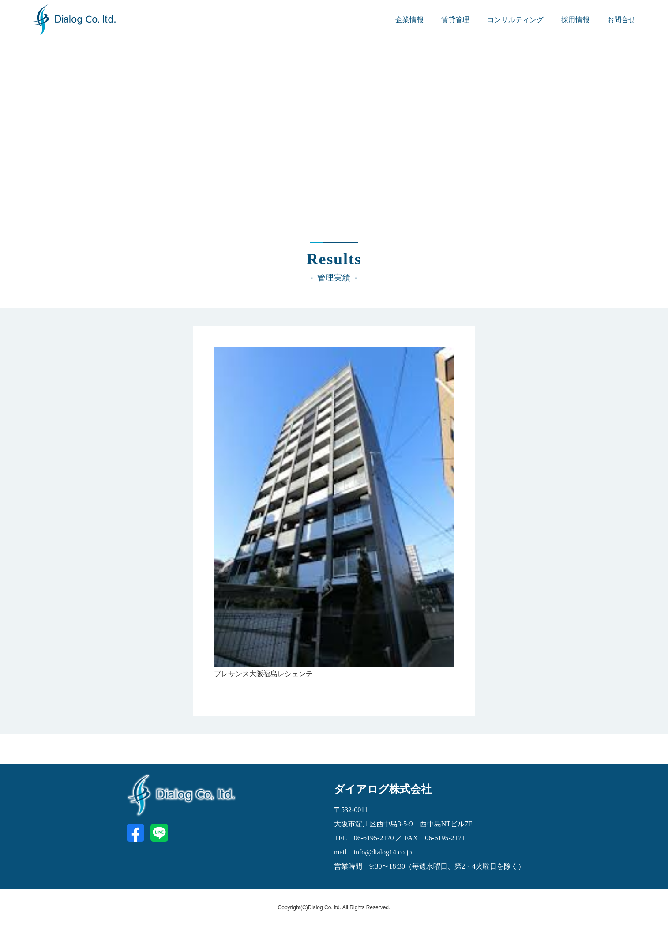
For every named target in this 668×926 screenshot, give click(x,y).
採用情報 (575, 19)
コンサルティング (515, 19)
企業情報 (409, 19)
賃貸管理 (455, 19)
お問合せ (621, 19)
